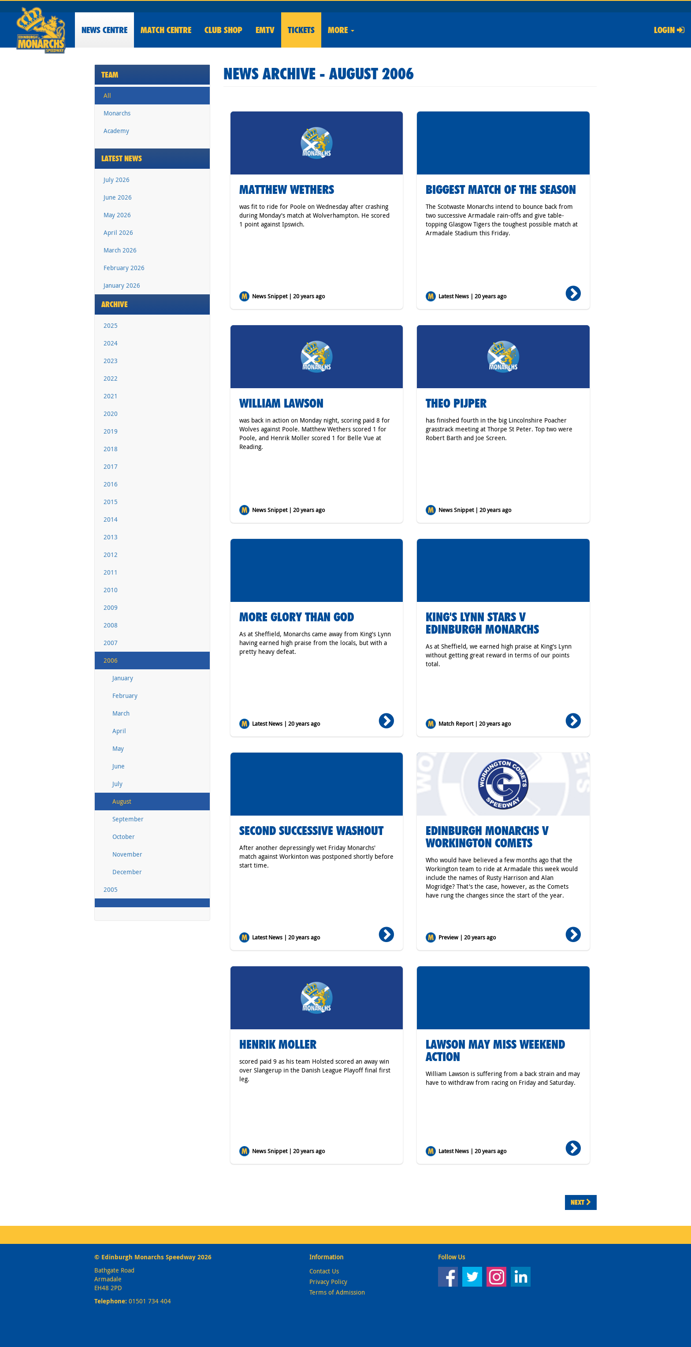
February (124, 695)
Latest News (121, 158)
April (119, 731)
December (127, 872)
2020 (111, 413)
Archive (114, 304)
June (118, 766)
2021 (111, 396)
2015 (111, 501)
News (104, 30)
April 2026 (118, 232)
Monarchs (117, 113)
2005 (111, 889)
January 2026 (122, 285)
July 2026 (117, 179)
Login (669, 30)
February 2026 (124, 267)
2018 (111, 449)
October (123, 836)
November (127, 854)
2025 (111, 325)
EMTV (265, 30)
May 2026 (117, 215)
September (128, 819)
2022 (111, 378)
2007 (111, 642)
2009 (111, 607)
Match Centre (166, 30)
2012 (111, 554)
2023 (111, 360)
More (341, 30)
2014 (111, 519)
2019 (111, 431)
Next (581, 1202)
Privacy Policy (328, 1281)
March (121, 713)
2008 (111, 625)
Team (109, 74)
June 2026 (118, 197)
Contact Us (324, 1271)
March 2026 (120, 250)
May (118, 748)
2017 (111, 466)
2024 (111, 343)
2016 (111, 484)
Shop (223, 30)
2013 (111, 537)
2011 (111, 572)
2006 (111, 660)
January (122, 678)
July (117, 783)
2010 (111, 590)
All (107, 95)
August (121, 801)
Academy (116, 130)
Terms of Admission (337, 1292)
